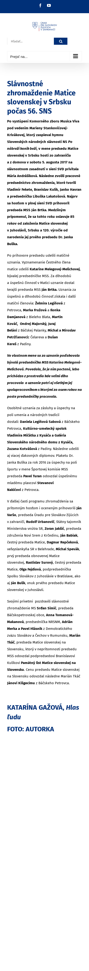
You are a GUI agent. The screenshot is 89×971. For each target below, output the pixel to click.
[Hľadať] (60, 41)
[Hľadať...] (30, 41)
